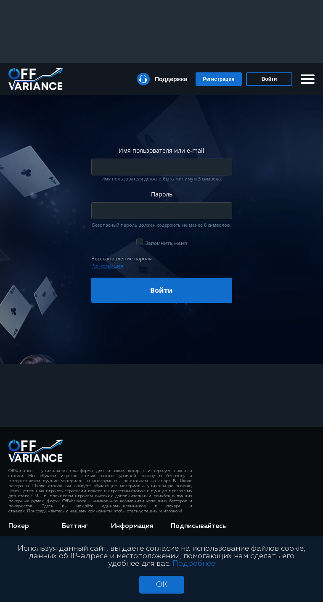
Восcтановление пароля (121, 258)
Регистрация (218, 79)
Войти (269, 79)
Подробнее (193, 564)
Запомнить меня (166, 243)
